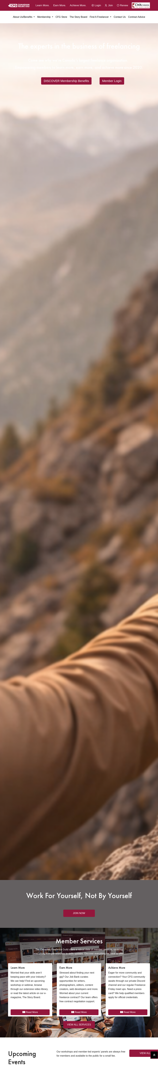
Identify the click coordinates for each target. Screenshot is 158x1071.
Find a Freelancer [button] (99, 17)
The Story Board (78, 17)
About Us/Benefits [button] (23, 17)
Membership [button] (44, 17)
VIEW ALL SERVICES (79, 1024)
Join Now (79, 913)
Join (109, 5)
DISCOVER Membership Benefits (66, 81)
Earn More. (59, 5)
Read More (30, 1012)
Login (96, 5)
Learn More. (42, 5)
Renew (122, 5)
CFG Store (61, 17)
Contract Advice (136, 17)
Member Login (112, 81)
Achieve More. (78, 5)
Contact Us (120, 17)
